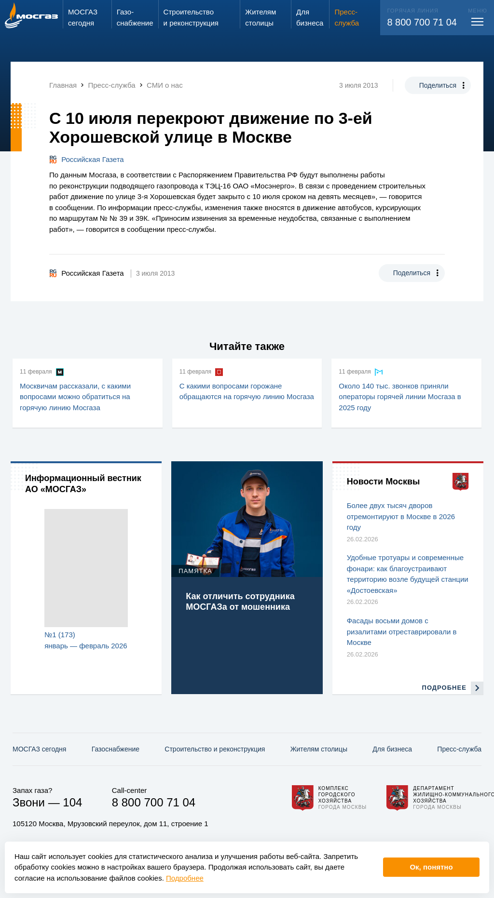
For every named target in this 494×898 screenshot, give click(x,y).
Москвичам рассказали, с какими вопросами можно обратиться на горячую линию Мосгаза (75, 397)
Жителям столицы (318, 749)
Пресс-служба (459, 749)
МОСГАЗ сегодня (39, 749)
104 (72, 802)
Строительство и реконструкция (215, 749)
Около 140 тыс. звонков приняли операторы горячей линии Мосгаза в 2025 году (400, 397)
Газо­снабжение (115, 749)
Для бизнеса (392, 749)
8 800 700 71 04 (422, 22)
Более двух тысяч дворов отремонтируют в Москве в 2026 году (401, 516)
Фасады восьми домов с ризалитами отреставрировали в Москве (402, 631)
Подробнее (185, 878)
